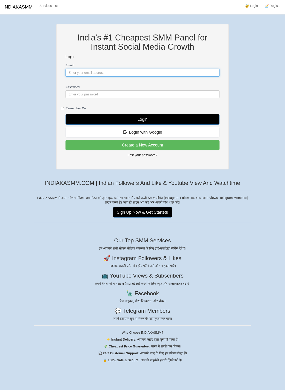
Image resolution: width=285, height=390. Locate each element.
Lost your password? (142, 155)
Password (73, 87)
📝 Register (273, 6)
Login (142, 119)
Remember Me (76, 108)
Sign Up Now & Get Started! (142, 212)
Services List (49, 6)
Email (70, 65)
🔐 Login (251, 6)
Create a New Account (142, 145)
